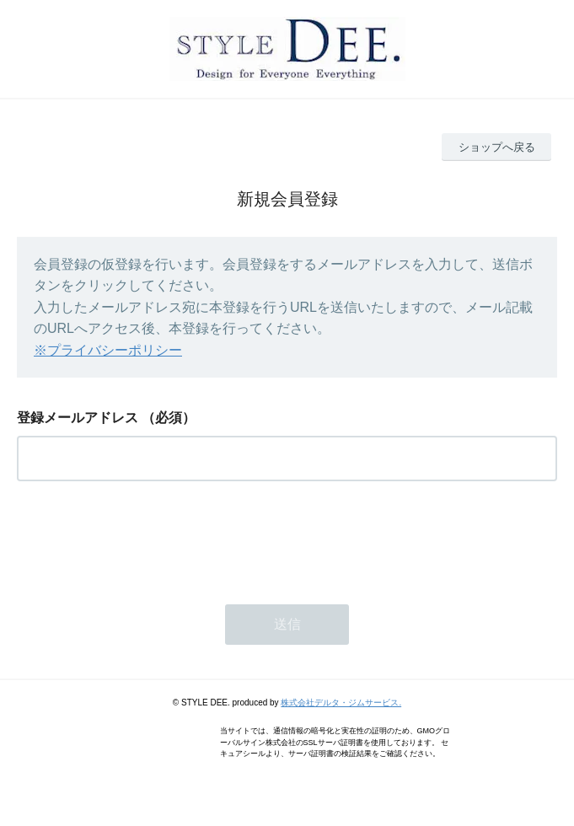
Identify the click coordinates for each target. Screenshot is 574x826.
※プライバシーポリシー (108, 350)
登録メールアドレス (77, 417)
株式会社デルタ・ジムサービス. (341, 702)
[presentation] (145, 538)
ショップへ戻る (497, 147)
